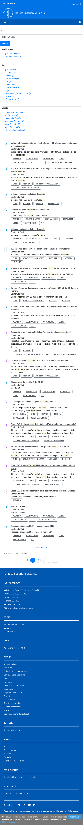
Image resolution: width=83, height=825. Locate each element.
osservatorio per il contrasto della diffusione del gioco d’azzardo (44, 354)
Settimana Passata (14, 121)
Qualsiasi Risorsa (12, 54)
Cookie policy (9, 637)
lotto (7, 81)
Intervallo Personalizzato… (15, 130)
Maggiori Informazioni (10, 822)
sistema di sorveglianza (47, 184)
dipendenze (54, 258)
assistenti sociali (52, 485)
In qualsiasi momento (13, 112)
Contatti (7, 633)
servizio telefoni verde (33, 258)
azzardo (10, 73)
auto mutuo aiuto (47, 520)
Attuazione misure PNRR (14, 653)
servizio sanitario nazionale (60, 162)
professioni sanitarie (54, 441)
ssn (40, 162)
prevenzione (53, 203)
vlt (7, 90)
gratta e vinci (11, 78)
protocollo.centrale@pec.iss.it (20, 613)
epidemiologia (19, 414)
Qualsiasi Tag (10, 70)
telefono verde (33, 219)
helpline (9, 96)
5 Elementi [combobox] (42, 547)
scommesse (11, 84)
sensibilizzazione (39, 418)
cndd (8, 76)
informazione (11, 99)
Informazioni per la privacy (15, 629)
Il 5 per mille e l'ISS (12, 735)
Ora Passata (11, 115)
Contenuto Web (13, 57)
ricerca (39, 203)
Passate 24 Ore (12, 118)
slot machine (11, 87)
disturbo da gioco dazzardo (17, 93)
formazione (18, 437)
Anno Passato (12, 127)
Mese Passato (12, 124)
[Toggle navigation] (4, 22)
